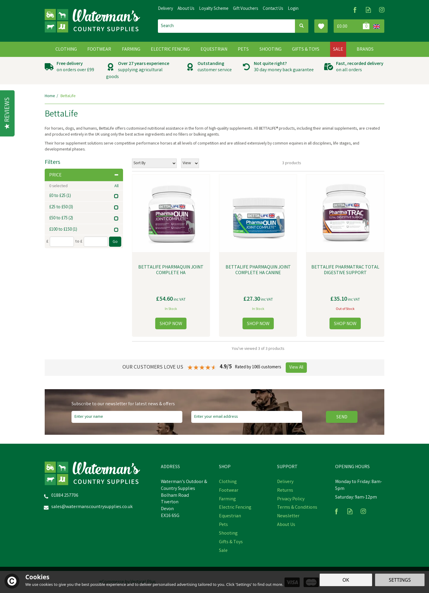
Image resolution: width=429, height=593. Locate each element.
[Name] (127, 417)
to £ (79, 242)
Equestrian (230, 516)
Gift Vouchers (245, 9)
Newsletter (288, 516)
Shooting (228, 533)
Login (293, 9)
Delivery (285, 482)
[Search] (226, 26)
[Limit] (190, 163)
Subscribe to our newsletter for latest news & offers (123, 404)
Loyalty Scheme (214, 9)
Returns (285, 491)
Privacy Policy (290, 499)
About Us (286, 525)
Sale (223, 551)
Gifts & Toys (231, 542)
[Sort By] (154, 163)
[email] (246, 417)
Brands (365, 49)
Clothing (228, 482)
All (116, 186)
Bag (352, 26)
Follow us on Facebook (355, 9)
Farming (227, 499)
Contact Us (273, 9)
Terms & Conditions (297, 507)
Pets (223, 525)
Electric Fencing (235, 507)
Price (84, 175)
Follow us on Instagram (382, 9)
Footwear (228, 491)
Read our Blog (368, 9)
